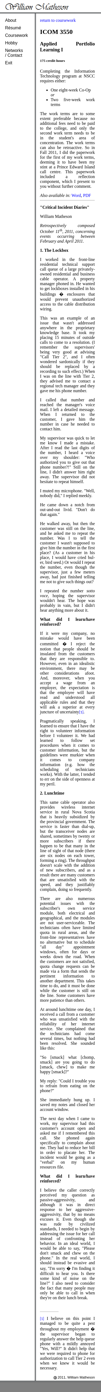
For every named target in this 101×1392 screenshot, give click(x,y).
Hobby (11, 43)
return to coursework (58, 20)
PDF (87, 195)
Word (76, 195)
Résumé (13, 28)
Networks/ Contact (14, 53)
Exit (8, 63)
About (10, 20)
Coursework (16, 35)
